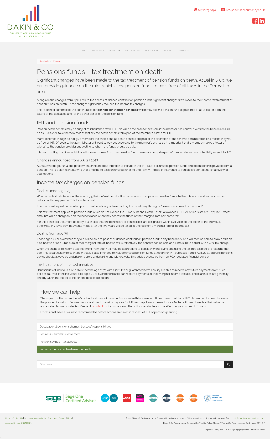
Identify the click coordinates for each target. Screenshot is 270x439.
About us (98, 50)
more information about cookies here (247, 418)
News (168, 50)
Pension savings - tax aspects (58, 341)
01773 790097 (205, 10)
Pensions (57, 61)
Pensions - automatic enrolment (60, 334)
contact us (100, 306)
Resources (151, 50)
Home (84, 50)
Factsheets (132, 50)
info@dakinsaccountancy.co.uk (243, 10)
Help (69, 418)
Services (114, 50)
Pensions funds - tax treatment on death (65, 349)
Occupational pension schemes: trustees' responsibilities (75, 326)
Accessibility (40, 418)
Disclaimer (52, 418)
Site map (28, 418)
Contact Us (183, 50)
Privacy (62, 418)
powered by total (18, 423)
